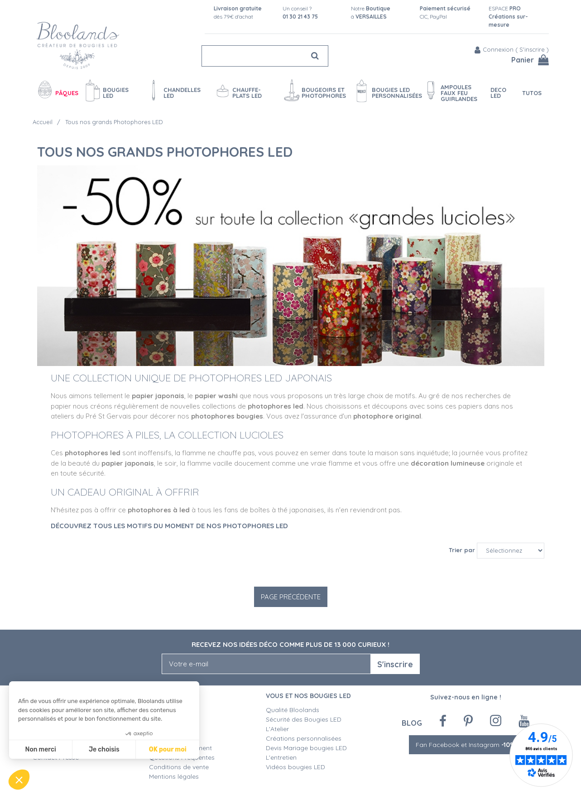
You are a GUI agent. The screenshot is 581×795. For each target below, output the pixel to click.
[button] (19, 779)
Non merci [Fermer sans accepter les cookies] (40, 749)
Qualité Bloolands (292, 710)
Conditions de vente (179, 767)
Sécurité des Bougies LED (304, 719)
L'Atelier (277, 729)
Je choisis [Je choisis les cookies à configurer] (104, 749)
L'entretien (281, 757)
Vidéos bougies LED (295, 767)
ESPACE (508, 16)
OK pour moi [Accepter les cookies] (168, 749)
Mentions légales (174, 776)
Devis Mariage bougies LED (306, 748)
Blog (412, 723)
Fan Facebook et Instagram (465, 745)
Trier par (462, 550)
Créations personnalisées (303, 738)
